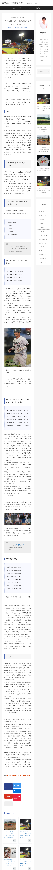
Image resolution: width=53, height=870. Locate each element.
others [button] (46, 8)
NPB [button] (8, 8)
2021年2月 (41, 258)
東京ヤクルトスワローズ (23, 27)
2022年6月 (41, 223)
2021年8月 (41, 247)
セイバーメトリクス (14, 27)
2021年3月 (41, 254)
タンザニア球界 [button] (17, 8)
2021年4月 (41, 251)
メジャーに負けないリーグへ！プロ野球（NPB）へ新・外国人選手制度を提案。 (43, 149)
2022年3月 (41, 231)
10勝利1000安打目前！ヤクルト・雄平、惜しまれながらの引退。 (43, 129)
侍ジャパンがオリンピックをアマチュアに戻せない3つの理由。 (43, 170)
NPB (7, 775)
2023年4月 (41, 216)
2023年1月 (41, 219)
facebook (7, 786)
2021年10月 (42, 239)
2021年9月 (41, 243)
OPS (9, 27)
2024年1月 (41, 212)
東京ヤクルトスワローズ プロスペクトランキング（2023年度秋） (43, 108)
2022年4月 (41, 227)
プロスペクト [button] (28, 8)
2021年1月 (41, 262)
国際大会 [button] (38, 8)
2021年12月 (42, 235)
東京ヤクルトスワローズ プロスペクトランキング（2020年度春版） (43, 190)
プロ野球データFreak (21, 545)
